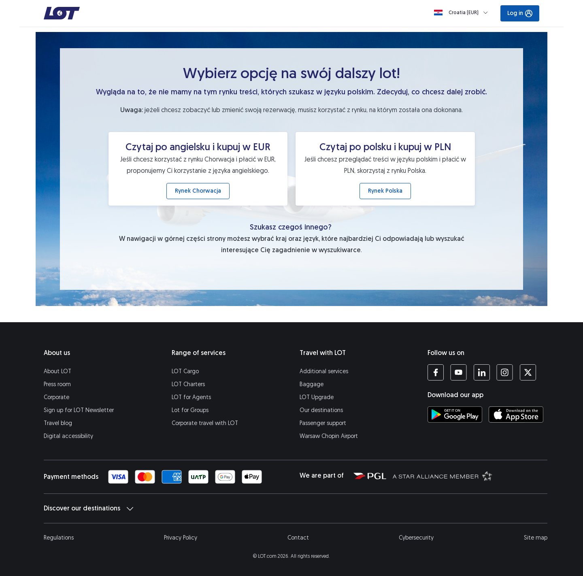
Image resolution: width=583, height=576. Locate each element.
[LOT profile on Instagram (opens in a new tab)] (504, 372)
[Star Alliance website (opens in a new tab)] (442, 475)
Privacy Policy (180, 537)
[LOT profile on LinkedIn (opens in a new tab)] (481, 372)
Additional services (324, 371)
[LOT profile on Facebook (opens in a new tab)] (436, 372)
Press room (57, 384)
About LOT (57, 371)
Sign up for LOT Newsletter (79, 410)
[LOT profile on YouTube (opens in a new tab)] (458, 372)
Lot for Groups (190, 410)
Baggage (311, 384)
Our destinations (321, 410)
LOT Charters (188, 384)
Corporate (56, 397)
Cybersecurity (416, 537)
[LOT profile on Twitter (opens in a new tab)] (527, 372)
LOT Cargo (185, 371)
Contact (298, 537)
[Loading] (462, 12)
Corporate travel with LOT (205, 423)
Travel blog (58, 423)
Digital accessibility (68, 436)
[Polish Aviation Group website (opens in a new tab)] (369, 475)
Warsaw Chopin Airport (329, 436)
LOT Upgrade (317, 397)
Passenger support (323, 423)
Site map (535, 537)
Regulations (59, 537)
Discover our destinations (88, 508)
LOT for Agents (191, 397)
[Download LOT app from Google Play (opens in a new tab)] (455, 414)
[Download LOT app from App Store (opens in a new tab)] (516, 414)
